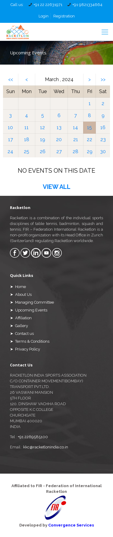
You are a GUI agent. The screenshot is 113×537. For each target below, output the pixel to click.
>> (103, 79)
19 (42, 139)
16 (102, 127)
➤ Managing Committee (32, 302)
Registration (64, 16)
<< (10, 79)
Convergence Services (71, 525)
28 (75, 151)
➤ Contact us (22, 333)
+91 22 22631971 (47, 4)
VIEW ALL (57, 186)
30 (103, 151)
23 (103, 139)
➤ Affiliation (21, 318)
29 (90, 151)
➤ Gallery (19, 325)
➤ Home (18, 286)
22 (89, 139)
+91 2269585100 (33, 437)
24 (10, 151)
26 (43, 151)
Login (44, 16)
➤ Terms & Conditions (29, 341)
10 (10, 127)
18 (26, 139)
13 (59, 127)
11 (26, 127)
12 (42, 127)
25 (26, 151)
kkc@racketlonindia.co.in (45, 447)
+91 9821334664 (87, 4)
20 (59, 139)
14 (75, 127)
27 (59, 151)
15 (89, 127)
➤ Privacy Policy (25, 349)
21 (75, 139)
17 (10, 139)
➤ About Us (21, 294)
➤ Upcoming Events (28, 310)
